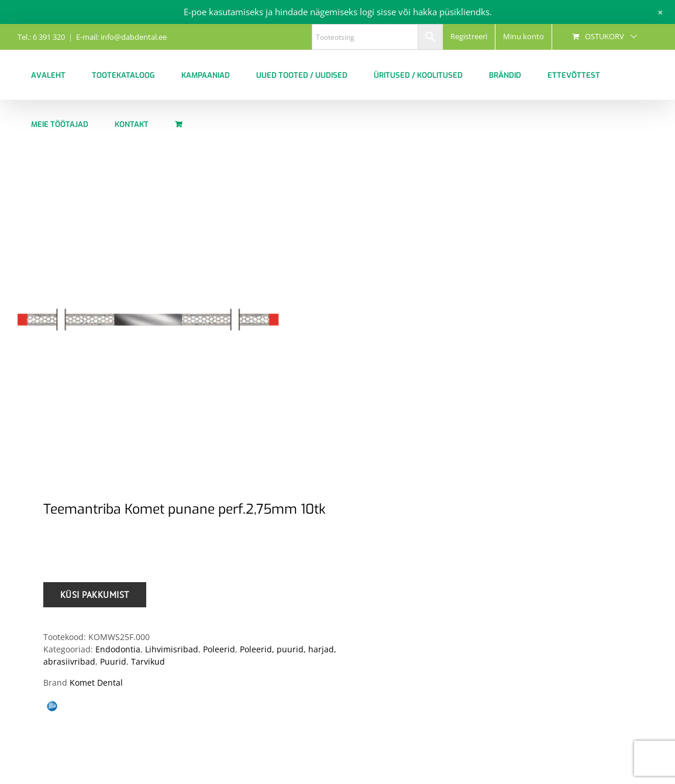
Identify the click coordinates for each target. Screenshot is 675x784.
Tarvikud (148, 661)
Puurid (113, 661)
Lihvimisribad (171, 649)
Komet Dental (96, 682)
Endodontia (117, 649)
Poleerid (219, 649)
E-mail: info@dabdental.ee (121, 37)
